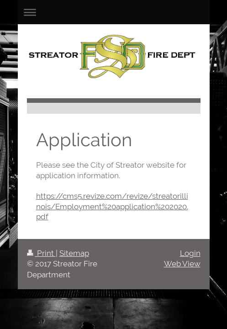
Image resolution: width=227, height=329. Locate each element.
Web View (182, 263)
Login (190, 253)
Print (41, 253)
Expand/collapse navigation (113, 12)
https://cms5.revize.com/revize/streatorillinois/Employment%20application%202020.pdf (112, 206)
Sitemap (74, 253)
